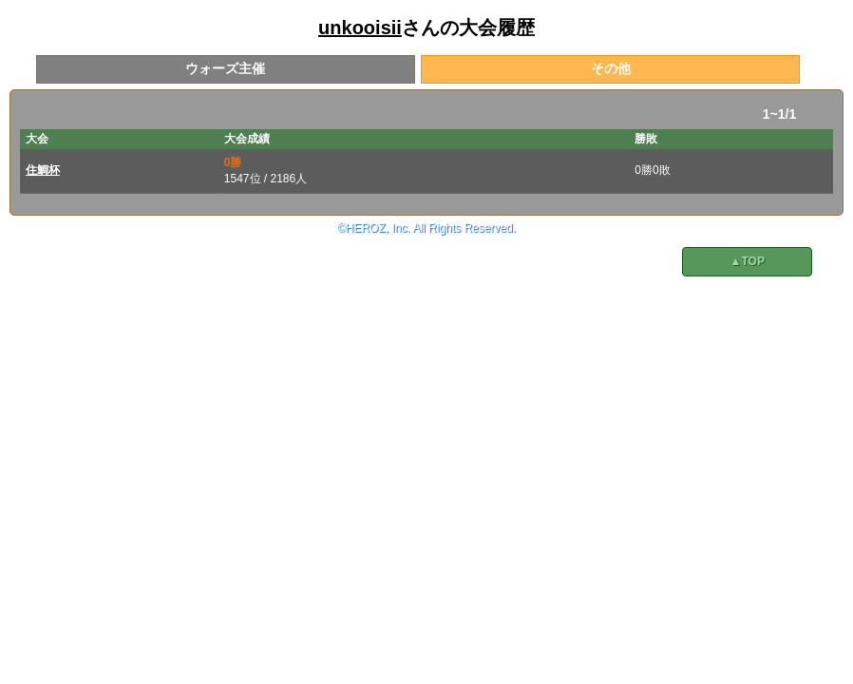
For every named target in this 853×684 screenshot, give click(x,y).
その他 (611, 68)
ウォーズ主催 (225, 68)
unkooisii (360, 27)
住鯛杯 (43, 170)
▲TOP (747, 261)
